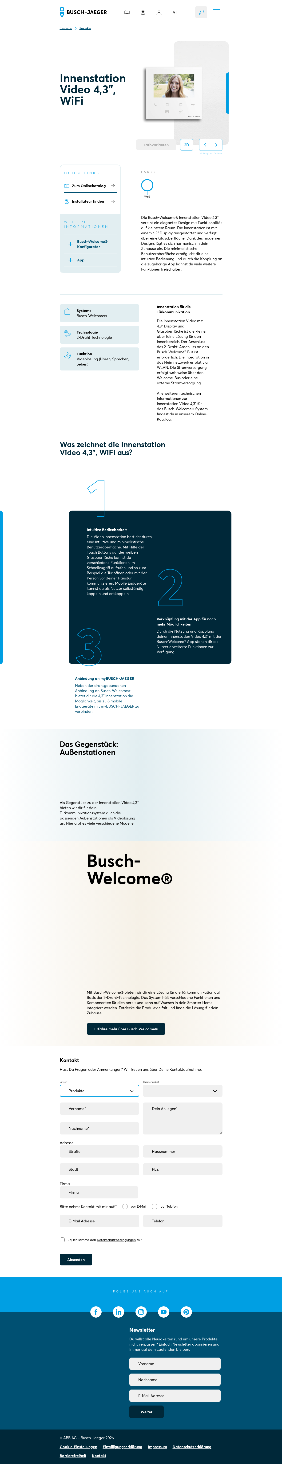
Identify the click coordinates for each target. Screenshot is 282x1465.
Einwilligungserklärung (122, 1447)
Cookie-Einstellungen (78, 1447)
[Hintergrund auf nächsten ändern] (216, 144)
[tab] (147, 185)
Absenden (76, 1260)
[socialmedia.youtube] (163, 1313)
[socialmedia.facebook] (96, 1313)
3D (186, 144)
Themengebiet (182, 1086)
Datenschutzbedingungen (117, 1240)
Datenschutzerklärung (192, 1447)
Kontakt (99, 1456)
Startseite (66, 28)
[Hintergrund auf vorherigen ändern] (205, 144)
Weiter (146, 1413)
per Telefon (170, 1206)
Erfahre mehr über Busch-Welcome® (126, 1029)
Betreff (99, 1086)
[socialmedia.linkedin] (118, 1313)
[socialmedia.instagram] (141, 1313)
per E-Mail (139, 1206)
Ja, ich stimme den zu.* (106, 1240)
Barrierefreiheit (73, 1456)
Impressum (157, 1447)
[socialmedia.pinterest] (186, 1313)
